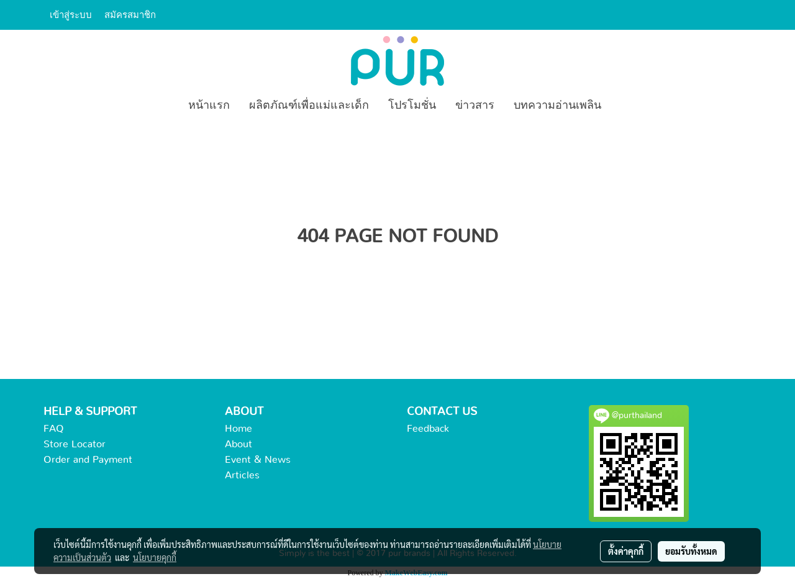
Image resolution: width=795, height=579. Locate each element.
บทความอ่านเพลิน (557, 105)
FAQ (53, 429)
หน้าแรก (209, 105)
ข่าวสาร (474, 105)
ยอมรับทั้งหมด (691, 551)
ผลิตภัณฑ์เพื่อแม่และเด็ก (309, 105)
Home (238, 429)
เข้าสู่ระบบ (71, 15)
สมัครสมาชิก (130, 15)
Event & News (258, 460)
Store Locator (74, 444)
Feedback (428, 429)
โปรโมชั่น (412, 105)
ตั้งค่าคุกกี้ (625, 551)
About (238, 444)
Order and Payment (87, 460)
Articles (242, 475)
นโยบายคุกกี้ (154, 557)
